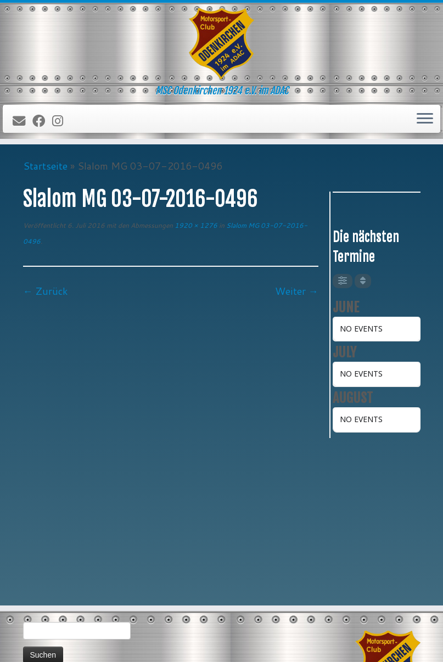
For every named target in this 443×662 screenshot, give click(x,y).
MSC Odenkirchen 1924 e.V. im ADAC (234, 644)
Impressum (44, 583)
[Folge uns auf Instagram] (61, 121)
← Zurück (45, 291)
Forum (38, 611)
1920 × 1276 (195, 225)
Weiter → (296, 291)
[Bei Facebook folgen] (42, 121)
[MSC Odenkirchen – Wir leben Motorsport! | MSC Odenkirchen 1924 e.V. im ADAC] (221, 44)
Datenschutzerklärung (61, 597)
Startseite (45, 166)
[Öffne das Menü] (425, 119)
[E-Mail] (22, 121)
